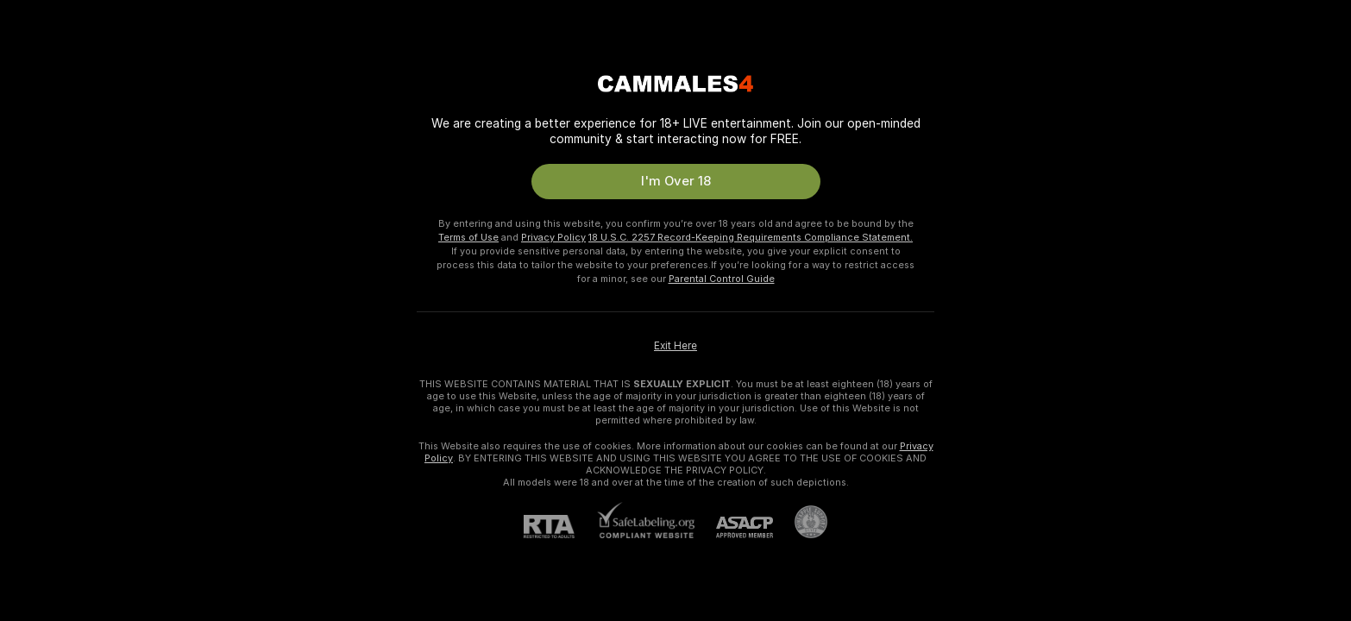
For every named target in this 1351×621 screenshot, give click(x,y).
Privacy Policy (553, 237)
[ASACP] (733, 527)
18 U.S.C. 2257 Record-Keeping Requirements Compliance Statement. (750, 237)
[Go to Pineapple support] (800, 521)
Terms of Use (468, 237)
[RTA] (560, 526)
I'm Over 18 (676, 181)
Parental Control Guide (722, 279)
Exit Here (675, 346)
